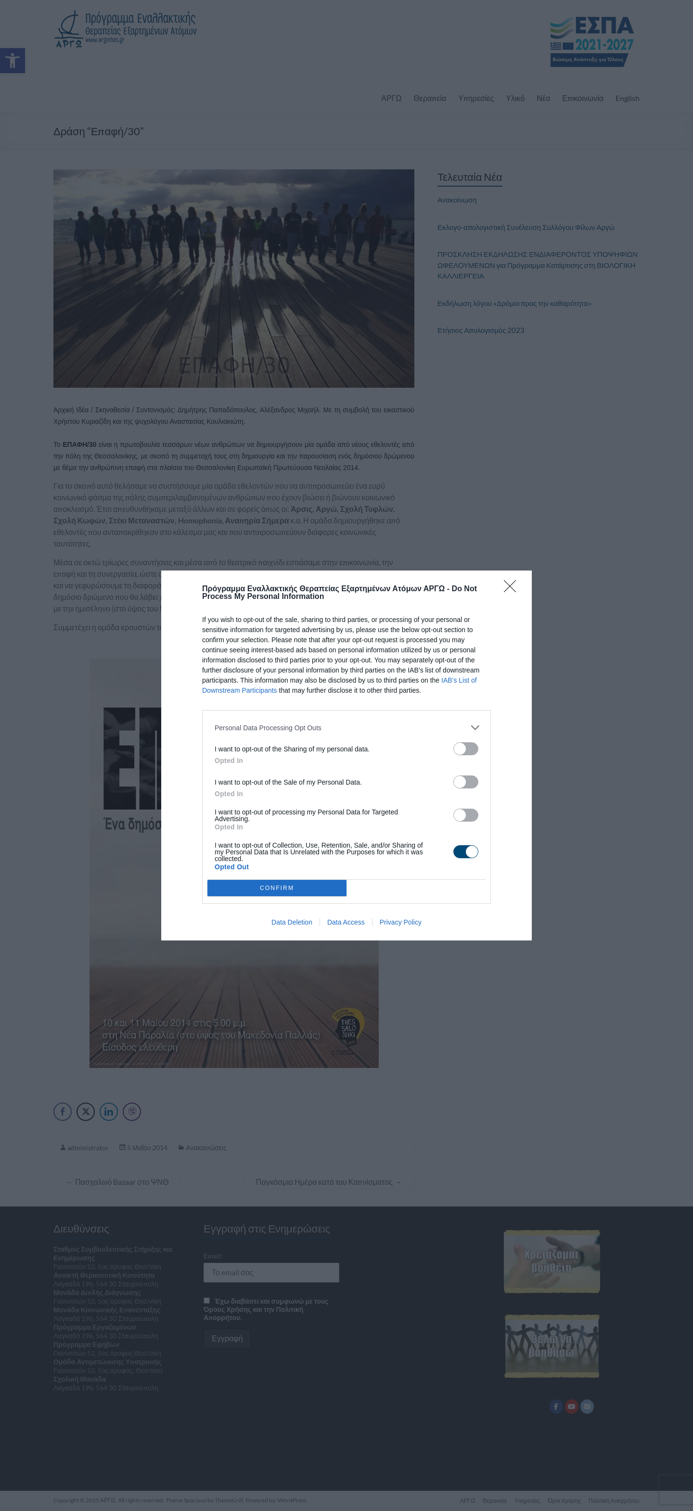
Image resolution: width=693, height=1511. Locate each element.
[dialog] (346, 755)
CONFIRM (277, 888)
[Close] (513, 589)
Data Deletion (291, 922)
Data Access (346, 922)
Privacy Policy (401, 922)
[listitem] (346, 728)
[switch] (465, 748)
